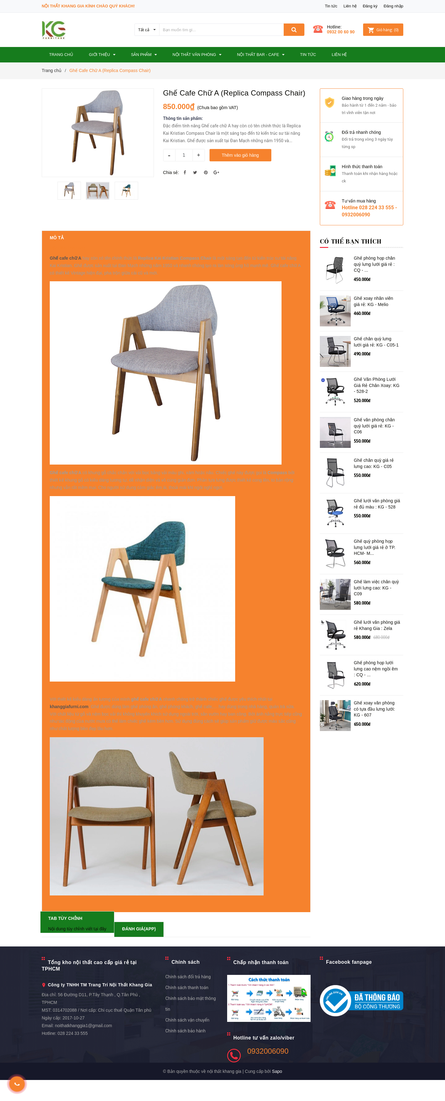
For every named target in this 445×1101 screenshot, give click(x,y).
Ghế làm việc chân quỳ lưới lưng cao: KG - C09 (376, 587)
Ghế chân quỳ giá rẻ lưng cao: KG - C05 (374, 463)
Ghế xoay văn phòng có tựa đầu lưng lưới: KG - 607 (374, 708)
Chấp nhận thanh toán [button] (261, 983)
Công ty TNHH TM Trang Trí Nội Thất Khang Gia (100, 1006)
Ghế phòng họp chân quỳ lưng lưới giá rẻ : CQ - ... (374, 264)
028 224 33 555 (72, 1054)
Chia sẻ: (171, 172)
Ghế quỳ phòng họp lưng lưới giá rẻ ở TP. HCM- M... (375, 547)
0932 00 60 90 (341, 31)
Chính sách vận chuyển (187, 1041)
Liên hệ (349, 6)
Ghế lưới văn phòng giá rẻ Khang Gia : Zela (377, 625)
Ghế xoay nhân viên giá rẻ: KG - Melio (373, 301)
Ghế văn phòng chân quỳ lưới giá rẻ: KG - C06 (374, 425)
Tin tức (331, 6)
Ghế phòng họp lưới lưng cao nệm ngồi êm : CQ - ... (376, 668)
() (383, 30)
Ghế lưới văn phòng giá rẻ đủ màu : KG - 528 (377, 503)
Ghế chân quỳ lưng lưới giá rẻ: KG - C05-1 (376, 341)
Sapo (277, 1092)
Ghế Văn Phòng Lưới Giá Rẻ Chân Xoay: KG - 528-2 (377, 385)
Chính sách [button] (186, 983)
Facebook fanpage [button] (349, 983)
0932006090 (267, 1072)
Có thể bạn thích (350, 241)
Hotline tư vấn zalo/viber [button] (264, 1058)
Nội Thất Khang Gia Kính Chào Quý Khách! (88, 6)
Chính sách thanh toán (186, 1008)
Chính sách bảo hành (185, 1052)
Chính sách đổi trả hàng (188, 998)
